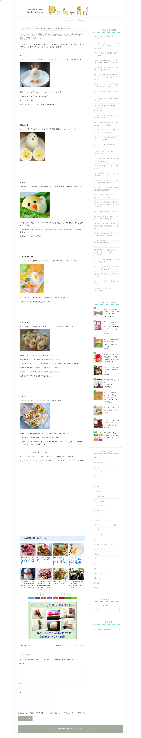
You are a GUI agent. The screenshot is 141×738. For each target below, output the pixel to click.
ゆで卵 (74, 645)
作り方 (83, 645)
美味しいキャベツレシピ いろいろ (105, 211)
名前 (20, 683)
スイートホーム (99, 496)
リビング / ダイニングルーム (103, 549)
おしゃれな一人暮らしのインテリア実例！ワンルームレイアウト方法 (111, 422)
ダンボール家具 (99, 501)
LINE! (68, 594)
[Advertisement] (52, 485)
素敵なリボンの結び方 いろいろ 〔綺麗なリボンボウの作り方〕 (111, 312)
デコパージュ (98, 510)
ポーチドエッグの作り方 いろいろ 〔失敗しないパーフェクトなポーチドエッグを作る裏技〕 (106, 46)
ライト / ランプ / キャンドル (103, 544)
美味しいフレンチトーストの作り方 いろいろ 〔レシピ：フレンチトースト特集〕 (106, 77)
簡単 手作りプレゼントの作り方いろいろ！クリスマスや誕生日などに (111, 382)
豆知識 (96, 588)
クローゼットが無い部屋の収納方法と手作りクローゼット (111, 369)
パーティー (97, 515)
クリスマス (97, 491)
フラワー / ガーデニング (101, 520)
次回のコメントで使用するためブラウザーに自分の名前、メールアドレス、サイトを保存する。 (52, 713)
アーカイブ (106, 605)
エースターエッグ (67, 645)
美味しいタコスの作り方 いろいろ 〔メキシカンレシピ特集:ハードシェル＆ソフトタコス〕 (106, 204)
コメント (21, 663)
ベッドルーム (98, 534)
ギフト (96, 481)
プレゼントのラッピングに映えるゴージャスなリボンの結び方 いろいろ (111, 357)
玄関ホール (97, 578)
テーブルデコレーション (102, 506)
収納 (95, 559)
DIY (95, 457)
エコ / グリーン (99, 467)
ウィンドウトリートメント (102, 462)
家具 (95, 568)
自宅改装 (96, 583)
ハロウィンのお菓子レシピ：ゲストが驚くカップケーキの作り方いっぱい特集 (106, 242)
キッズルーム (98, 472)
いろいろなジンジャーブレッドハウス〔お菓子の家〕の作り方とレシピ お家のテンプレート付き (106, 226)
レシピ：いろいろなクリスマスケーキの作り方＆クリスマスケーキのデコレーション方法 (106, 108)
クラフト (96, 486)
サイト (20, 701)
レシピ (28, 645)
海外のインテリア (99, 573)
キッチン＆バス (99, 477)
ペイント (96, 530)
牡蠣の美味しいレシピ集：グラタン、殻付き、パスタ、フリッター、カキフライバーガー (106, 252)
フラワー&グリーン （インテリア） (106, 525)
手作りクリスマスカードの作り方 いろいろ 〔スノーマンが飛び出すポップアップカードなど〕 (111, 326)
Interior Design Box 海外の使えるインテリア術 (70, 10)
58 (61, 594)
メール (21, 692)
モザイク (96, 539)
